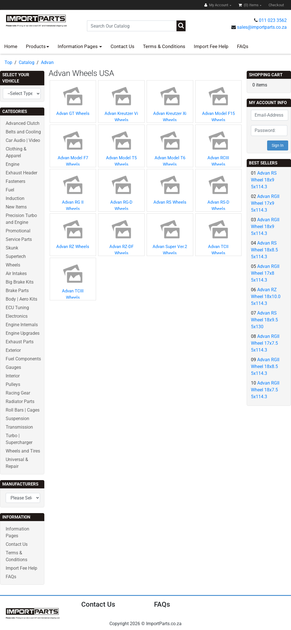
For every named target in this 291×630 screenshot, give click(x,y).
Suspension (17, 418)
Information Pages (78, 46)
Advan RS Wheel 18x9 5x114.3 (264, 179)
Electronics (17, 316)
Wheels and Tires (23, 451)
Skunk (12, 248)
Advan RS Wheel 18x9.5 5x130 (264, 319)
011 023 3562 (273, 20)
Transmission (19, 427)
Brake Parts (17, 290)
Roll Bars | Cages (23, 410)
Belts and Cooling (23, 132)
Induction (15, 198)
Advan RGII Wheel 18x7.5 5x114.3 (265, 389)
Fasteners (15, 181)
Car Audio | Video (23, 140)
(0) (248, 5)
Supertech (16, 256)
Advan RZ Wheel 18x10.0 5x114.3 (265, 296)
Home (10, 46)
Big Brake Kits (20, 282)
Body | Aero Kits (21, 299)
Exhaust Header (21, 172)
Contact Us (122, 46)
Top (8, 62)
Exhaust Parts (20, 341)
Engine (12, 164)
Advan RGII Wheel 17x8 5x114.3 (265, 273)
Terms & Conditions (164, 46)
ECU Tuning (17, 307)
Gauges (13, 367)
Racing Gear (18, 393)
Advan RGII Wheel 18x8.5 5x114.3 (265, 366)
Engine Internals (22, 324)
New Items (16, 207)
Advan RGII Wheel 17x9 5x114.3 (265, 203)
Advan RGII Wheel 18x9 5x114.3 (265, 226)
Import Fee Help (211, 46)
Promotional (18, 231)
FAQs (242, 46)
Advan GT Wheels (73, 113)
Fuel (10, 190)
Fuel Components (23, 359)
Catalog (26, 62)
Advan (47, 62)
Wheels (13, 265)
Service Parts (19, 239)
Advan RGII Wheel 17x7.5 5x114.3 (265, 343)
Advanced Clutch (23, 123)
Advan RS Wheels (169, 202)
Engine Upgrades (23, 333)
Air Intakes (16, 273)
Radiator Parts (20, 401)
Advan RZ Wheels (72, 246)
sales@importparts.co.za (262, 27)
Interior (13, 376)
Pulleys (13, 384)
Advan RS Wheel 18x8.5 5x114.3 (264, 249)
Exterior (13, 350)
